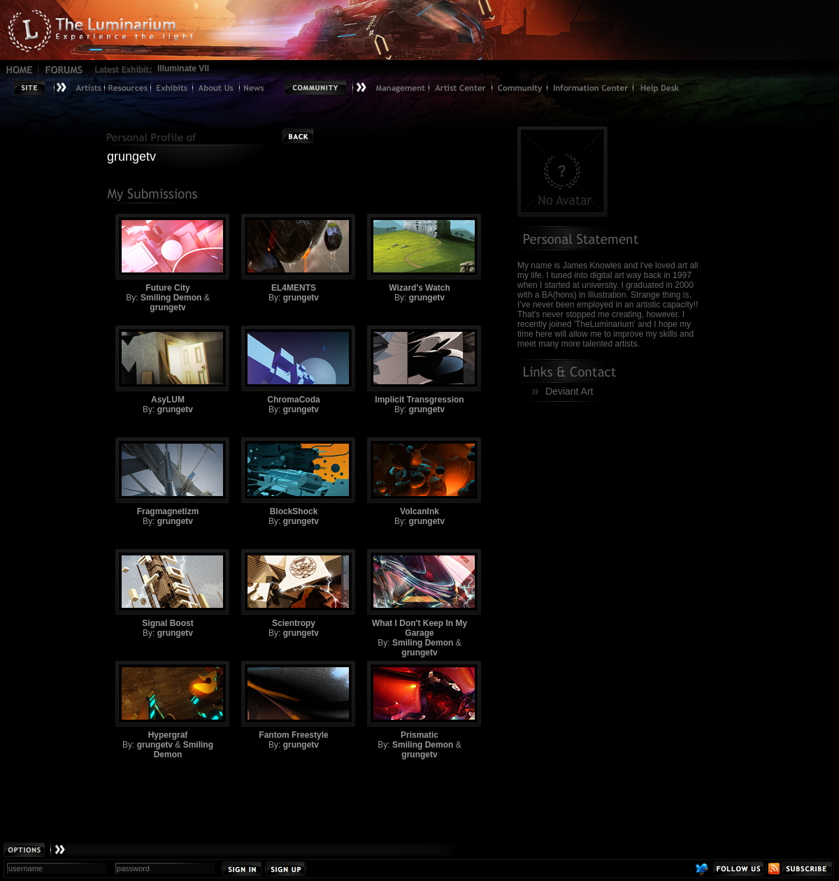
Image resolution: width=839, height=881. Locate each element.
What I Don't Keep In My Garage (419, 593)
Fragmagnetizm (167, 476)
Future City (167, 253)
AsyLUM (167, 365)
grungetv (167, 307)
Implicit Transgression (419, 365)
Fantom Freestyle (293, 700)
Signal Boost (167, 588)
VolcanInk (419, 476)
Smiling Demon (171, 298)
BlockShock (293, 476)
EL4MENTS (293, 253)
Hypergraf (167, 700)
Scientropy (293, 588)
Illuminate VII (183, 68)
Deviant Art (569, 391)
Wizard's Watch (419, 253)
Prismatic (419, 700)
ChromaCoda (293, 365)
